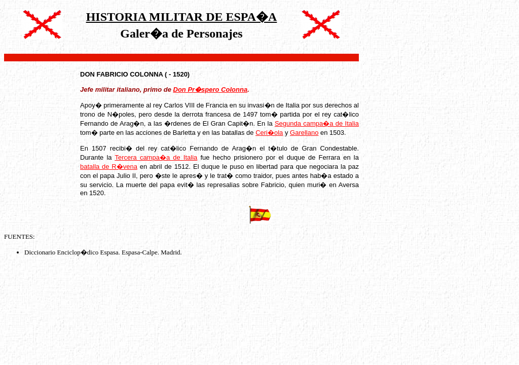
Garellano (304, 132)
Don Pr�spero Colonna (210, 89)
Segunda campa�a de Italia (317, 123)
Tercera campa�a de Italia (156, 157)
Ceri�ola (269, 132)
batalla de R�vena (108, 166)
